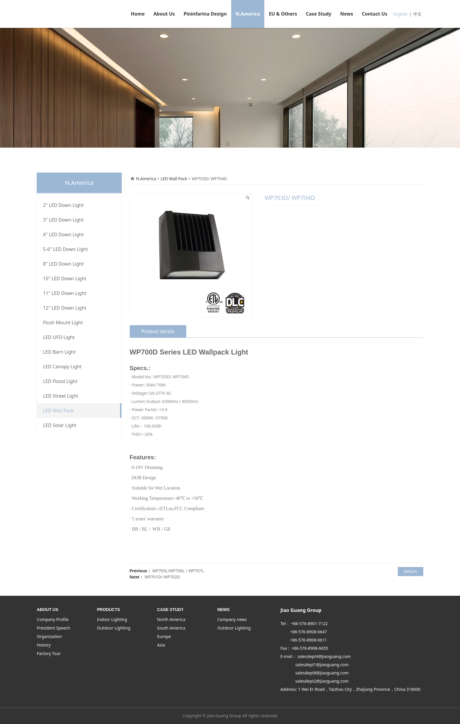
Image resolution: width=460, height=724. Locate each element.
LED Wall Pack (58, 410)
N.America (248, 14)
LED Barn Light (59, 352)
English (400, 14)
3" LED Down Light (63, 220)
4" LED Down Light (63, 234)
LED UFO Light (59, 337)
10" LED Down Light (65, 278)
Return (410, 571)
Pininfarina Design (205, 14)
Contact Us (374, 14)
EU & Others (283, 14)
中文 (417, 14)
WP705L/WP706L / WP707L (178, 570)
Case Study (319, 14)
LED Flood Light (60, 381)
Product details (158, 331)
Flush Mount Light (63, 322)
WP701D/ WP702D (162, 577)
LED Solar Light (59, 425)
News (346, 14)
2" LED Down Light (63, 205)
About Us (164, 14)
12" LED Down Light (65, 308)
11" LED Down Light (65, 293)
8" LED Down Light (63, 264)
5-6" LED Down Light (65, 249)
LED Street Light (60, 396)
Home (138, 14)
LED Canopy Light (62, 366)
